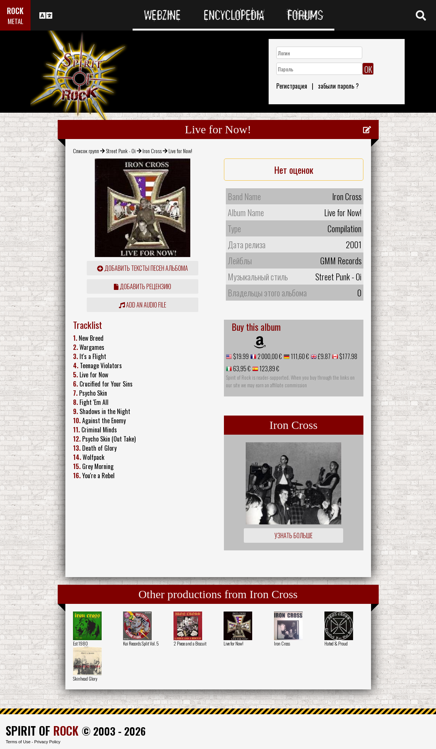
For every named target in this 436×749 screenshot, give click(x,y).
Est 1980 (80, 643)
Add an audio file (142, 304)
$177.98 (347, 356)
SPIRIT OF (42, 730)
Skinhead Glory (85, 678)
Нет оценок (293, 169)
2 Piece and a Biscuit (189, 643)
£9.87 (324, 356)
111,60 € (299, 356)
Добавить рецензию (142, 286)
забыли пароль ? (338, 86)
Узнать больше (293, 535)
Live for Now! (233, 643)
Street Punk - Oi (121, 151)
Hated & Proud (336, 643)
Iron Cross (152, 151)
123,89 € (268, 368)
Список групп (86, 151)
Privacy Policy (47, 741)
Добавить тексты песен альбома (142, 268)
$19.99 (240, 356)
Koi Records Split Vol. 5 (141, 643)
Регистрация (291, 86)
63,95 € (241, 368)
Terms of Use (18, 741)
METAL (15, 21)
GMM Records (340, 260)
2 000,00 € (269, 356)
